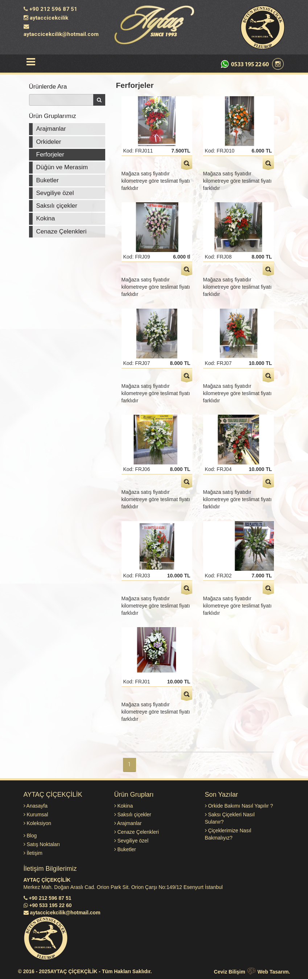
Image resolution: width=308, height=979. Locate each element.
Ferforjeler (50, 154)
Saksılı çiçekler (56, 205)
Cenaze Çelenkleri (61, 231)
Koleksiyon (38, 823)
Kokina (45, 218)
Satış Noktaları (42, 844)
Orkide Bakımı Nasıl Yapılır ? (239, 806)
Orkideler (48, 141)
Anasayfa (36, 806)
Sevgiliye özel (55, 193)
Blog (30, 835)
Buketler (47, 180)
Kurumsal (36, 814)
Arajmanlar (51, 128)
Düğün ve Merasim (62, 167)
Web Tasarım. (274, 972)
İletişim (33, 853)
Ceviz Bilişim (229, 972)
